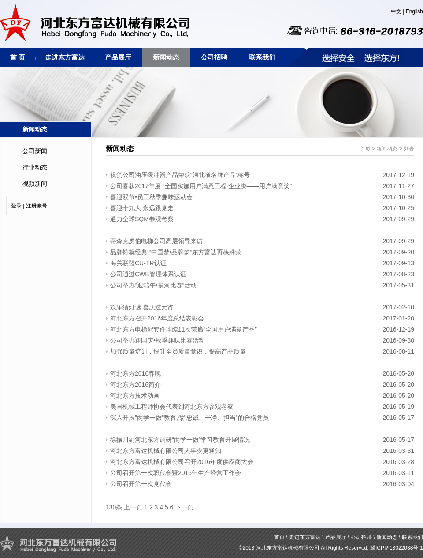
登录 (16, 206)
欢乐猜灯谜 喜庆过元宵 (142, 307)
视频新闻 (34, 183)
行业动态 (34, 167)
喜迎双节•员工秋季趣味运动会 (151, 196)
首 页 (17, 57)
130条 (114, 507)
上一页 (133, 507)
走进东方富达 (65, 57)
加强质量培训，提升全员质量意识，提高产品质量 (178, 351)
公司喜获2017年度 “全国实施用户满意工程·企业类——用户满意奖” (201, 185)
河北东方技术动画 (135, 395)
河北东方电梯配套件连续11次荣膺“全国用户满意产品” (183, 329)
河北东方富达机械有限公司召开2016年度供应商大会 (181, 461)
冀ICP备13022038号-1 (396, 548)
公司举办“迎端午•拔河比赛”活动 (153, 285)
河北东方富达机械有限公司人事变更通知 (165, 450)
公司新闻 (34, 151)
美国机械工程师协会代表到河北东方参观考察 (172, 406)
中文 (396, 11)
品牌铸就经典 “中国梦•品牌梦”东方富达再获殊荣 (175, 252)
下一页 (184, 507)
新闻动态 (166, 57)
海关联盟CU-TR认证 (138, 263)
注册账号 (36, 206)
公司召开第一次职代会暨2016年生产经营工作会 (175, 472)
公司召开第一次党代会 (141, 483)
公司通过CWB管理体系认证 (148, 274)
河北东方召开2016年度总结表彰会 (157, 318)
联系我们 (262, 57)
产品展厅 (118, 57)
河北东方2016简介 (135, 384)
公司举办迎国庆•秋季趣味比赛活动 (157, 340)
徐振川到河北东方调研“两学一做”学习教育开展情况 (180, 439)
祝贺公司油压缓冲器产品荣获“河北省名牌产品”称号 (180, 174)
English (414, 11)
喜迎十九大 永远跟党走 (142, 207)
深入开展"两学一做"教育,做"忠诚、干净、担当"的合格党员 (189, 417)
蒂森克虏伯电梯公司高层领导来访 (156, 241)
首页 (365, 149)
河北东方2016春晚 (135, 373)
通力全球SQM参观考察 (142, 218)
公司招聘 (214, 57)
